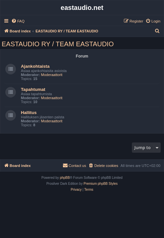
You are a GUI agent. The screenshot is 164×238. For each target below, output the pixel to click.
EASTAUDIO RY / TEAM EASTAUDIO (58, 44)
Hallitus (29, 112)
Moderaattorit (52, 75)
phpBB (65, 177)
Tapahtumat (33, 89)
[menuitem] (18, 21)
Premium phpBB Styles (100, 183)
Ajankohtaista (35, 66)
